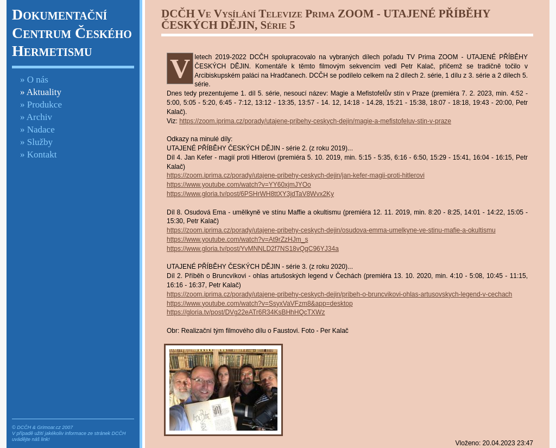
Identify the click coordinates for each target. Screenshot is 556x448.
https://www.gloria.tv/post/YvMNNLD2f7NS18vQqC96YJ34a (253, 249)
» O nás (34, 79)
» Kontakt (38, 154)
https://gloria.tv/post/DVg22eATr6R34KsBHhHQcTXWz (246, 312)
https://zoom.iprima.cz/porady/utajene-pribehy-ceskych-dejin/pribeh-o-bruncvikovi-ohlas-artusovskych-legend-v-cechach (339, 294)
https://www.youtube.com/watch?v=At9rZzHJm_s (237, 239)
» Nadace (37, 129)
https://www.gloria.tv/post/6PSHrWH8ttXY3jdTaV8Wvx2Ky (250, 194)
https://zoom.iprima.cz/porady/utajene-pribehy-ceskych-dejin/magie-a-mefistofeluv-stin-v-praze (315, 121)
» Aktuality (40, 92)
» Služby (36, 142)
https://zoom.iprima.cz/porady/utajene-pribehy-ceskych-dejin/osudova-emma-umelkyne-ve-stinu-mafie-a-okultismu (331, 230)
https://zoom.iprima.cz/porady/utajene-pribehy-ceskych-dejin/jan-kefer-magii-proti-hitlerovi (296, 175)
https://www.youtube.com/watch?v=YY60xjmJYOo (239, 184)
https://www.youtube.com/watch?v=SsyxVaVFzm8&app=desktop (260, 303)
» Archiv (36, 117)
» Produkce (41, 104)
